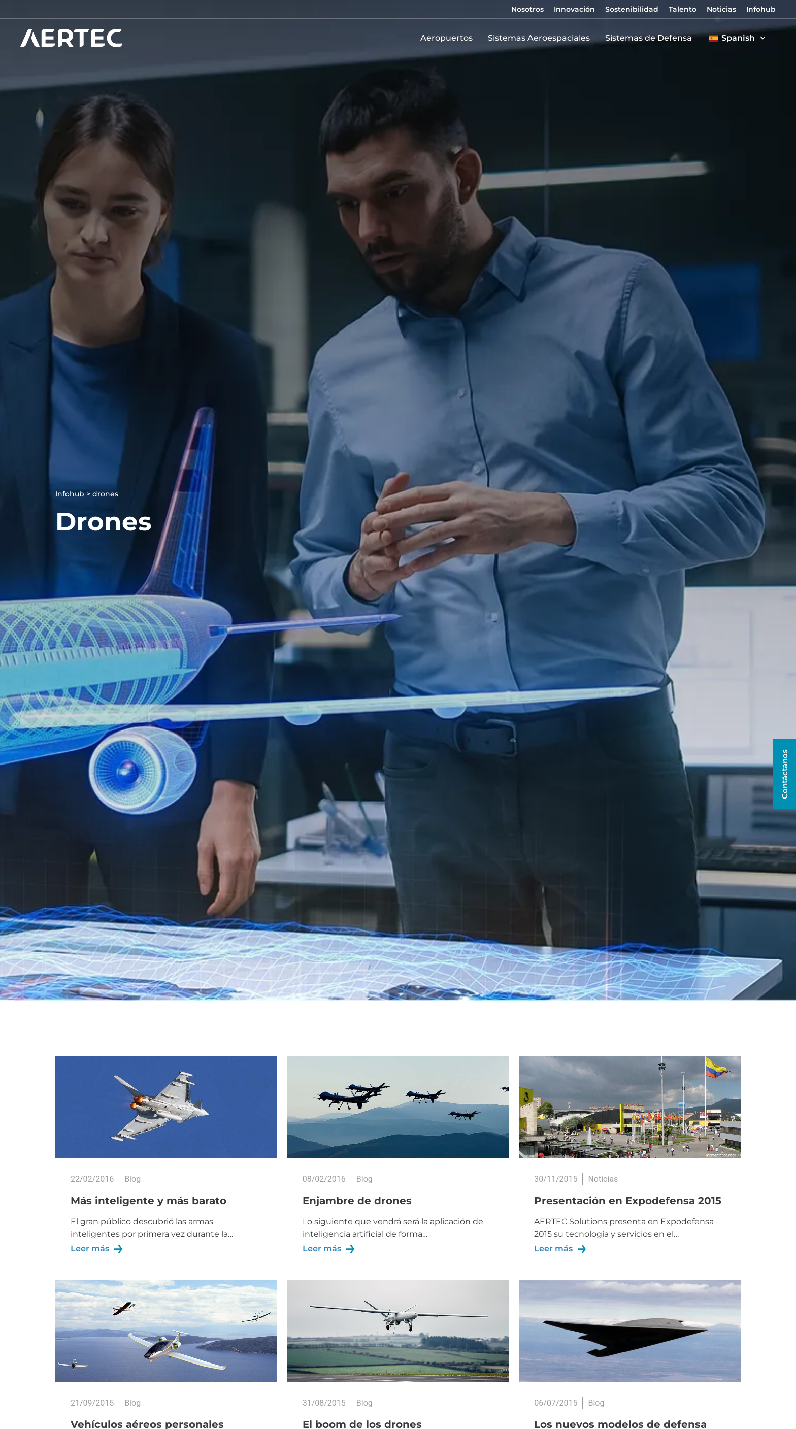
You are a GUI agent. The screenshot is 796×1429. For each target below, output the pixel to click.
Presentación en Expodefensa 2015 (627, 1200)
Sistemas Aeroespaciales (541, 38)
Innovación (574, 9)
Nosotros (527, 9)
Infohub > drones (86, 494)
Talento (682, 9)
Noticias (721, 9)
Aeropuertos (449, 38)
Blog (132, 1179)
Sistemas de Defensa (651, 38)
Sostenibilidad (631, 9)
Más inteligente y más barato (148, 1200)
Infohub (761, 9)
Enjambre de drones (357, 1200)
